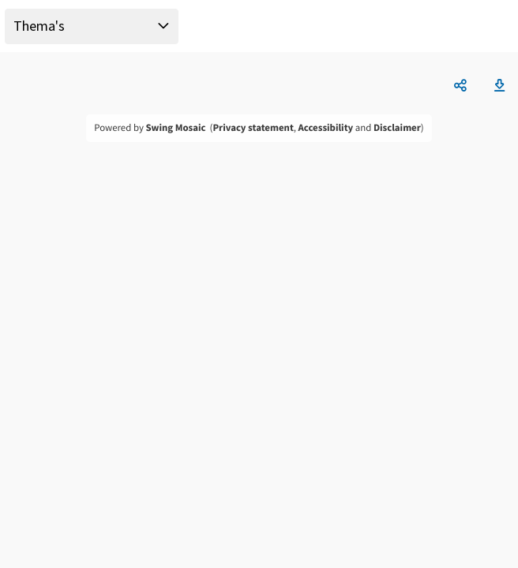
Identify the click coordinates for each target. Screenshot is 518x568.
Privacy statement (252, 127)
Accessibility (326, 127)
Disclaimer (397, 127)
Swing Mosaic (175, 127)
